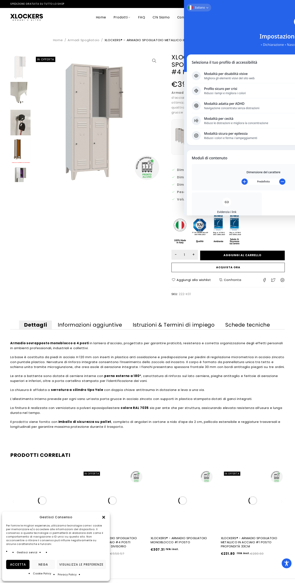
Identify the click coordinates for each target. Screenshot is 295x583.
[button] (104, 517)
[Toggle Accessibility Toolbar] (286, 563)
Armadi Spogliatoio (84, 40)
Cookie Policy (42, 573)
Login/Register (270, 17)
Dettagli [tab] (29, 327)
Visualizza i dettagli (216, 143)
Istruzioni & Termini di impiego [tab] (176, 327)
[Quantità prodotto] (188, 255)
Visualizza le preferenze (81, 564)
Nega (43, 564)
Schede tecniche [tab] (255, 327)
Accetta (18, 564)
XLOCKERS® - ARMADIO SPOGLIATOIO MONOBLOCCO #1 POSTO (179, 544)
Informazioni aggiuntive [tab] (88, 327)
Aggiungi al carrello (246, 255)
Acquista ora (228, 268)
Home (58, 40)
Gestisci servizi (27, 552)
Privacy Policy (67, 574)
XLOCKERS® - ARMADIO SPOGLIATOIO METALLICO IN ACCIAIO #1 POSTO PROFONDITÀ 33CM (249, 546)
